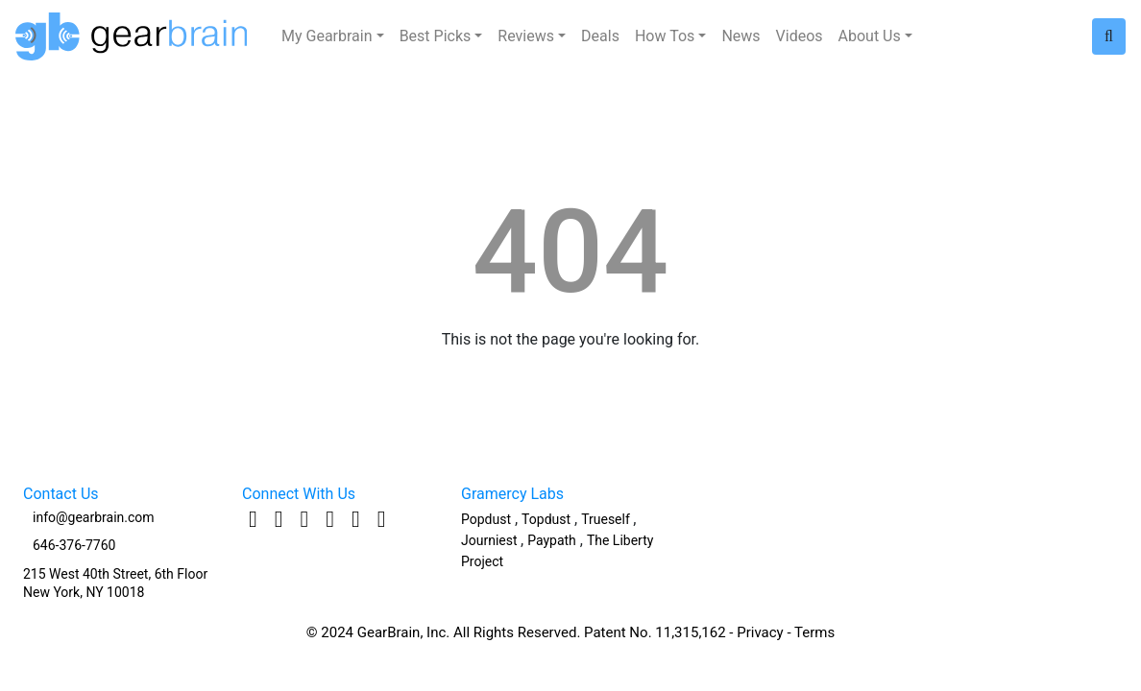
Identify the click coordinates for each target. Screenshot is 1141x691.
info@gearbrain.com (94, 517)
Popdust (486, 519)
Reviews (526, 36)
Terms (814, 632)
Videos (799, 36)
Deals (600, 36)
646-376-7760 (74, 545)
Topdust (546, 519)
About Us (869, 36)
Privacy (760, 632)
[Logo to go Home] (136, 36)
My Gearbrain (327, 36)
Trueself (607, 519)
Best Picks (436, 36)
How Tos (664, 36)
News (740, 36)
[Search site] (1109, 36)
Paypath (551, 540)
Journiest (491, 540)
